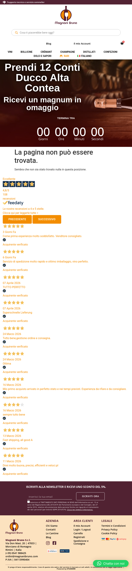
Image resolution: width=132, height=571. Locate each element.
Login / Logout (82, 529)
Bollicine (26, 52)
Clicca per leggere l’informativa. (80, 509)
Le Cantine (52, 533)
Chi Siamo (52, 525)
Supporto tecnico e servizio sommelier (26, 2)
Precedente (17, 219)
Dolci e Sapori (42, 56)
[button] (111, 563)
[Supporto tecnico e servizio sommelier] (4, 2)
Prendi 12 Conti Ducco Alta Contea (42, 77)
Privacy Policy (109, 529)
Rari (66, 56)
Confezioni (110, 52)
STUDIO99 (71, 569)
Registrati (79, 537)
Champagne (67, 52)
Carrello (78, 533)
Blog (48, 43)
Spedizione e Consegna (81, 542)
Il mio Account (82, 43)
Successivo (47, 219)
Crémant (46, 52)
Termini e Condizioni (113, 525)
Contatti (51, 529)
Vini (10, 52)
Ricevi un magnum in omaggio (42, 103)
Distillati (89, 52)
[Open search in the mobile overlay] (66, 32)
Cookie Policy (109, 533)
